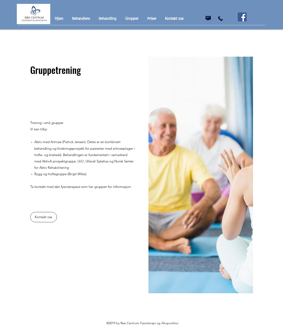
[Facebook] (242, 17)
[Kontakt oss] (43, 217)
